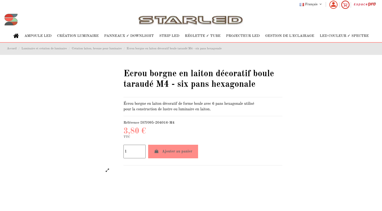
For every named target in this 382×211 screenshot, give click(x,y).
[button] (38, 36)
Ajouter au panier (173, 151)
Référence (131, 122)
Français (311, 4)
